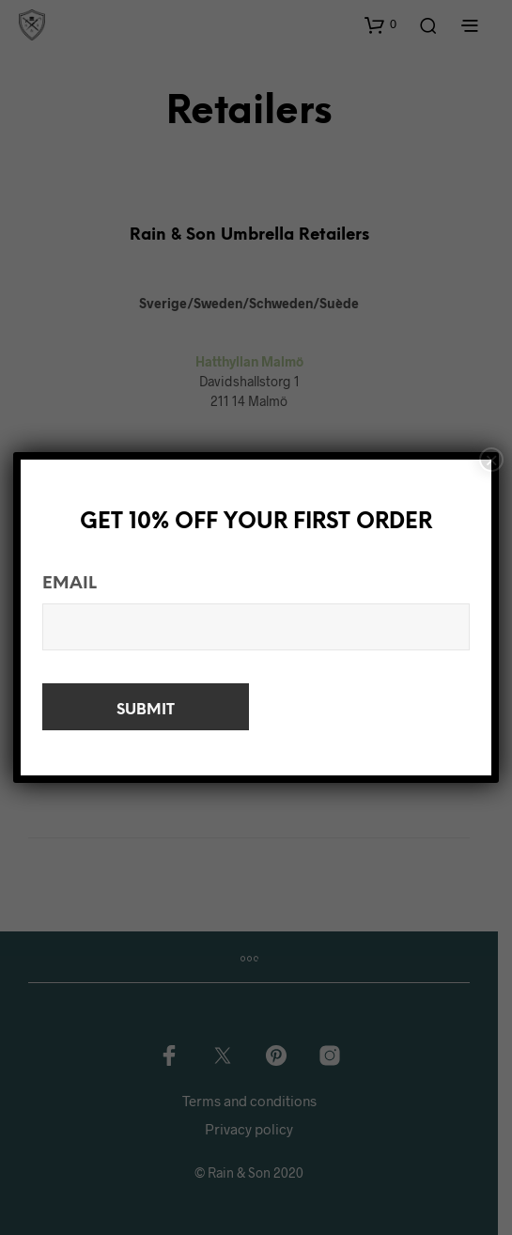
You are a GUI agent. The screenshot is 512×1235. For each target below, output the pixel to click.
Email (69, 584)
